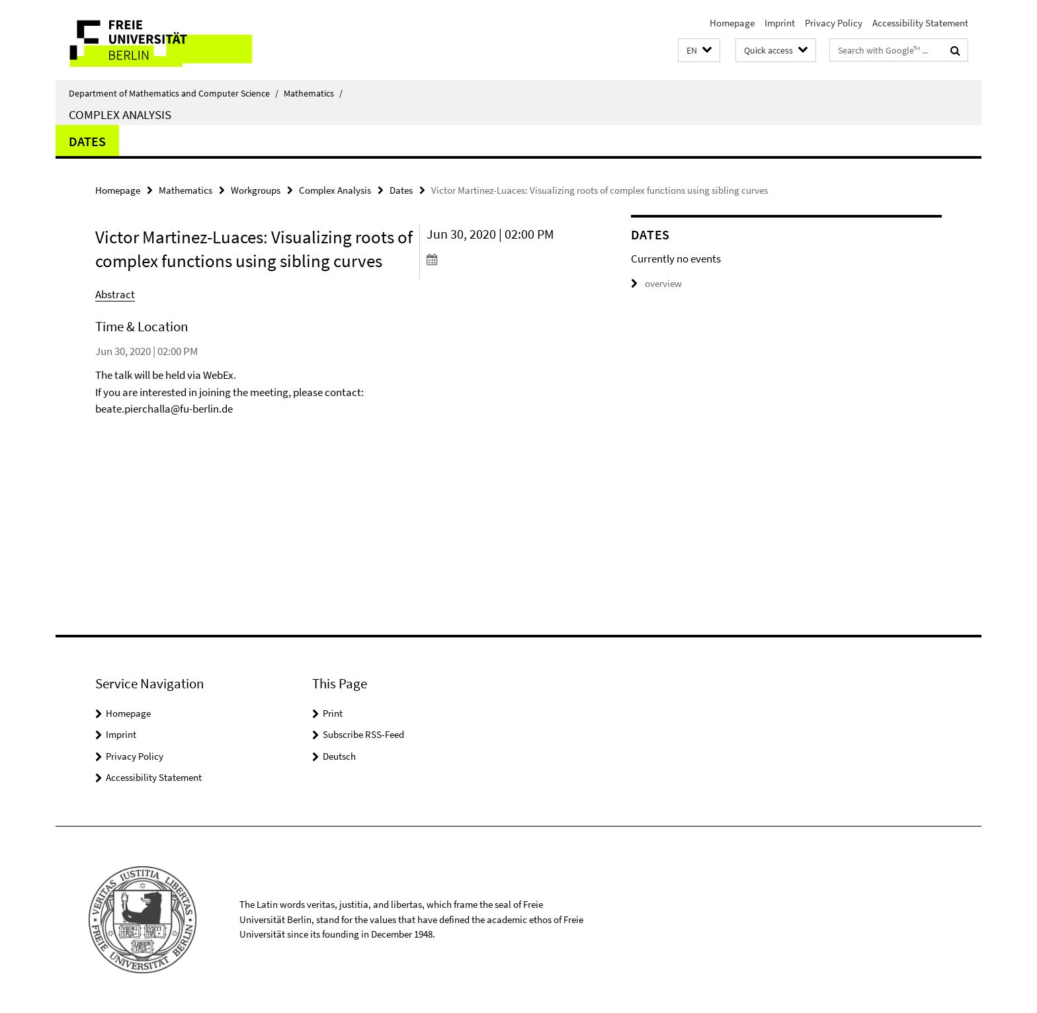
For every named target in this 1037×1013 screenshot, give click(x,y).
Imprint (780, 23)
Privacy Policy (833, 23)
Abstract (115, 294)
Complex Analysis (120, 114)
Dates (87, 141)
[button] (699, 50)
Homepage (732, 23)
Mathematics (313, 93)
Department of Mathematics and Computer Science (173, 93)
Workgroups (255, 190)
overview (656, 283)
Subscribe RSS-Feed (363, 734)
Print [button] (333, 713)
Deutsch (339, 756)
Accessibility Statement (920, 23)
